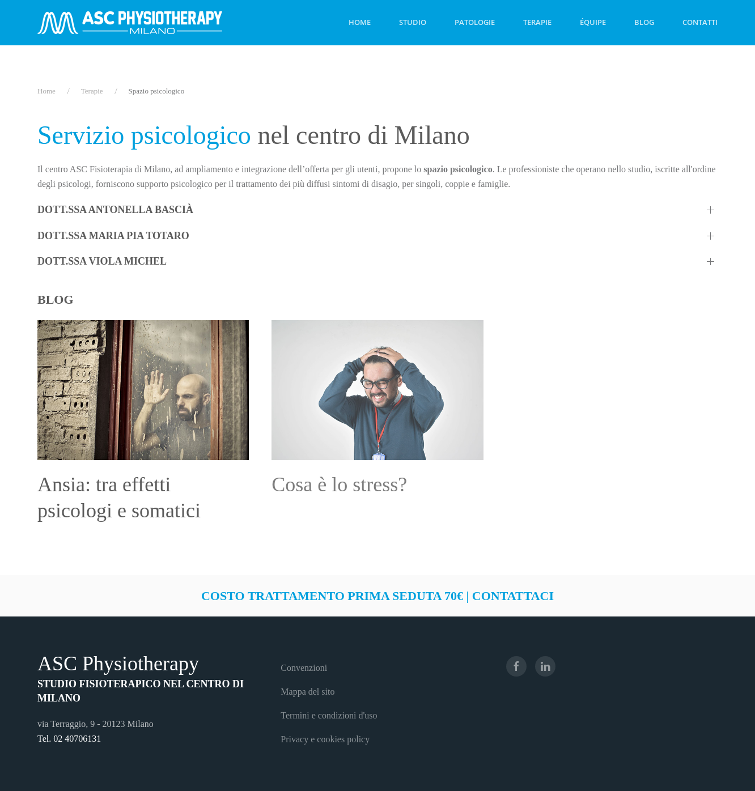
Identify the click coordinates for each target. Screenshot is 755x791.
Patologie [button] (475, 22)
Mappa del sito (307, 691)
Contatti (700, 22)
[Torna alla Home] (129, 22)
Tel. (45, 738)
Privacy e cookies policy (325, 739)
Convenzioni (304, 668)
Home (360, 22)
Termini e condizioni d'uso (329, 715)
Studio (412, 22)
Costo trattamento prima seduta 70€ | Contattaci (377, 596)
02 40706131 (77, 738)
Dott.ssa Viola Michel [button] (102, 261)
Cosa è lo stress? (339, 484)
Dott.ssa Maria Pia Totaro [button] (113, 235)
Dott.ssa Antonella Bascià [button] (115, 209)
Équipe (593, 22)
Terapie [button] (537, 22)
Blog (644, 22)
